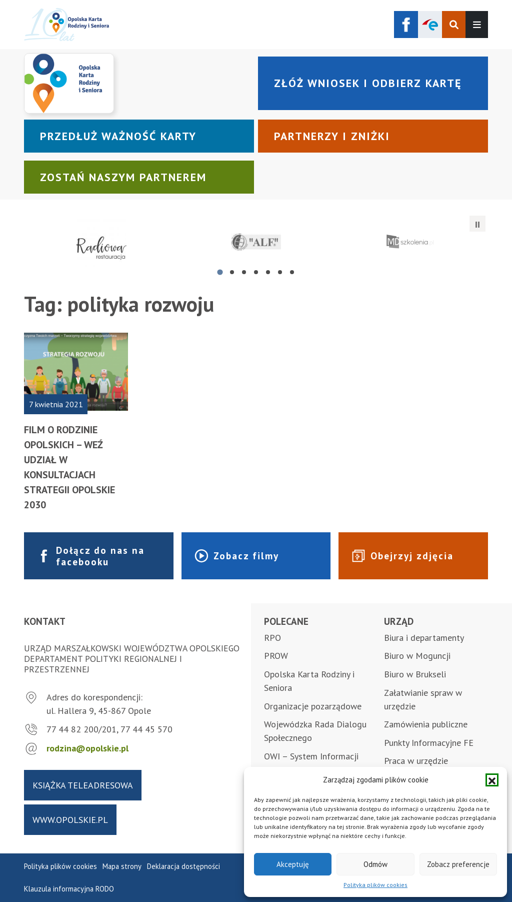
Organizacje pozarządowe (313, 706)
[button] (492, 780)
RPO (272, 637)
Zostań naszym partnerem (123, 177)
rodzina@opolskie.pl (87, 748)
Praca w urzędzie (416, 760)
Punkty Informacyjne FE (429, 742)
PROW (276, 655)
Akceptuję (292, 864)
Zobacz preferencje (458, 864)
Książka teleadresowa (82, 785)
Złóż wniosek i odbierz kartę (368, 83)
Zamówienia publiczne (426, 724)
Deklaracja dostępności (183, 866)
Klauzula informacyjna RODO (69, 888)
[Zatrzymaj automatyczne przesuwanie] (478, 224)
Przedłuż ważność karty (118, 136)
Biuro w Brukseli (415, 674)
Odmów (376, 864)
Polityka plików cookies (376, 884)
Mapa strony (122, 866)
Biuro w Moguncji (417, 655)
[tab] (219, 272)
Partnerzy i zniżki (332, 136)
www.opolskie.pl (70, 819)
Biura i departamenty (424, 637)
